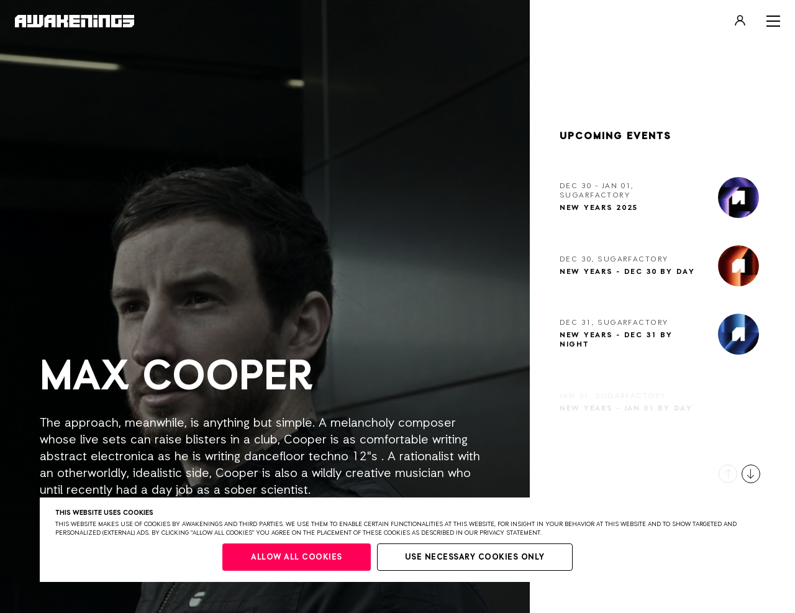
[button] (728, 474)
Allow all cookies (296, 557)
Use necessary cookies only (475, 557)
